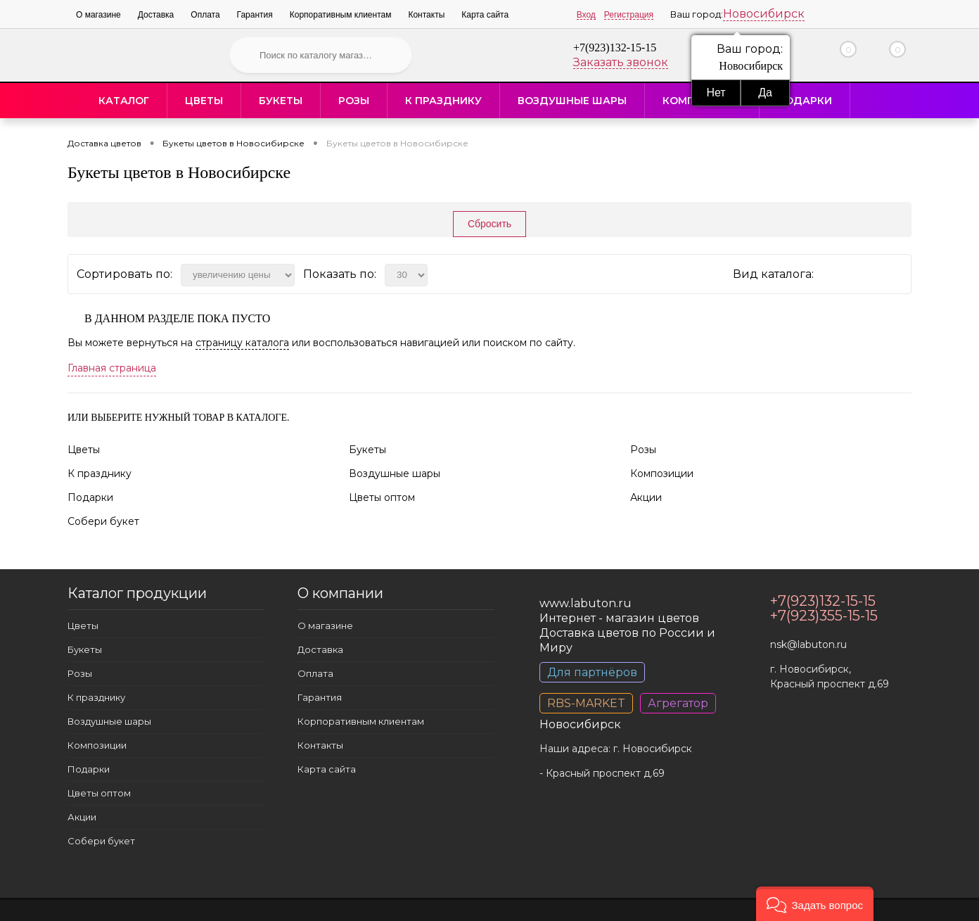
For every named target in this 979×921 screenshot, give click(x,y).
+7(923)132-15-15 (614, 47)
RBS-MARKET (586, 703)
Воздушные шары (572, 100)
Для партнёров (592, 672)
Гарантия (255, 15)
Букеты (280, 100)
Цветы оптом (382, 497)
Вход (586, 15)
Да (765, 93)
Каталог (123, 100)
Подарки (804, 100)
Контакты (426, 15)
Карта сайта (484, 15)
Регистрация (628, 15)
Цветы (204, 100)
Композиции (661, 473)
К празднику (443, 100)
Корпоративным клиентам (341, 15)
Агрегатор (678, 703)
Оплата (205, 15)
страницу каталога (242, 342)
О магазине (98, 15)
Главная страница (112, 368)
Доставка (156, 15)
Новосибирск (764, 13)
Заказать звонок (620, 62)
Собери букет (103, 521)
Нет (715, 93)
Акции (646, 497)
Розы (353, 100)
